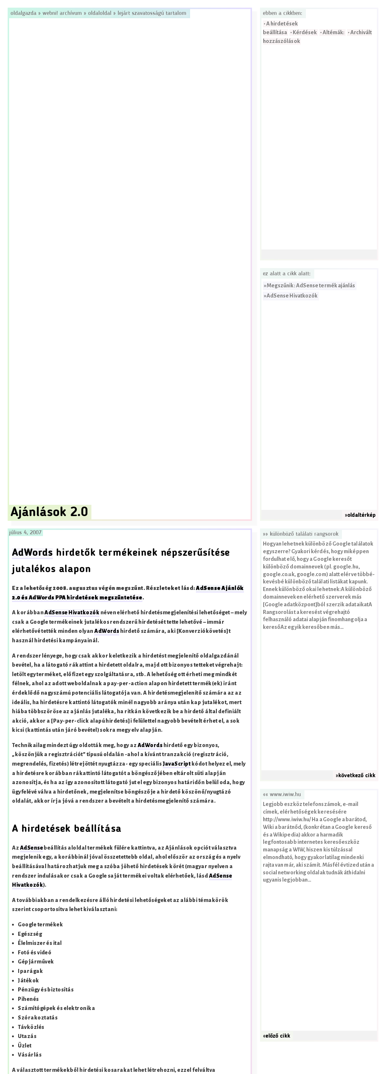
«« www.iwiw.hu (282, 795)
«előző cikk (276, 1036)
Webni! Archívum (62, 13)
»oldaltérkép (360, 515)
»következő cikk (355, 776)
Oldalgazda (24, 13)
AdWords (32, 553)
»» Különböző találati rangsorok (300, 534)
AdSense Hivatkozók (292, 295)
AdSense (31, 848)
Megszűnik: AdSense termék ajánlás (311, 285)
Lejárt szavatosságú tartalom (152, 13)
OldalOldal (99, 13)
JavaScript (177, 763)
